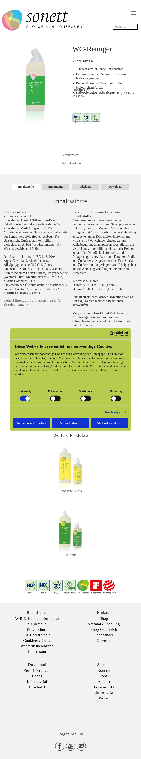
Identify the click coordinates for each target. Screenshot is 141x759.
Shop (104, 618)
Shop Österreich (104, 629)
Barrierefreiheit (37, 635)
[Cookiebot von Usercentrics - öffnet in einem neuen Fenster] (112, 334)
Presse (104, 698)
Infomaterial (37, 682)
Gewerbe (104, 640)
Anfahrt (103, 682)
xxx (70, 712)
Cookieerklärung (37, 640)
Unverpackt (103, 693)
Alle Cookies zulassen (109, 423)
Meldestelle (37, 624)
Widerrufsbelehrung (37, 646)
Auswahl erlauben (70, 423)
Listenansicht (70, 155)
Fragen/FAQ (104, 687)
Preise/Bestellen (71, 163)
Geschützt (37, 687)
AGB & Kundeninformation (37, 618)
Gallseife (71, 555)
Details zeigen (113, 412)
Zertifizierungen (37, 670)
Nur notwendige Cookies (31, 423)
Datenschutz (37, 629)
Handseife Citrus (70, 491)
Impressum (37, 652)
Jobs (104, 676)
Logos (37, 676)
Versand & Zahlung (104, 624)
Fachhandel (104, 635)
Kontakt (103, 670)
